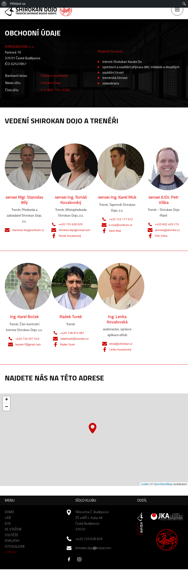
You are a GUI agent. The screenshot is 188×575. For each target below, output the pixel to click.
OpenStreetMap (163, 484)
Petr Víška (161, 235)
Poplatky (12, 541)
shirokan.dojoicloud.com (93, 548)
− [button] (6, 407)
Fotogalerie (15, 546)
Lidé (8, 518)
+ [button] (6, 399)
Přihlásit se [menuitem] (17, 4)
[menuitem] (4, 4)
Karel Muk (115, 230)
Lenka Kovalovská (120, 349)
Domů (9, 512)
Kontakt (11, 552)
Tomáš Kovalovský (70, 235)
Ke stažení (13, 529)
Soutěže (11, 535)
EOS (8, 523)
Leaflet (145, 484)
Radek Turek (67, 344)
